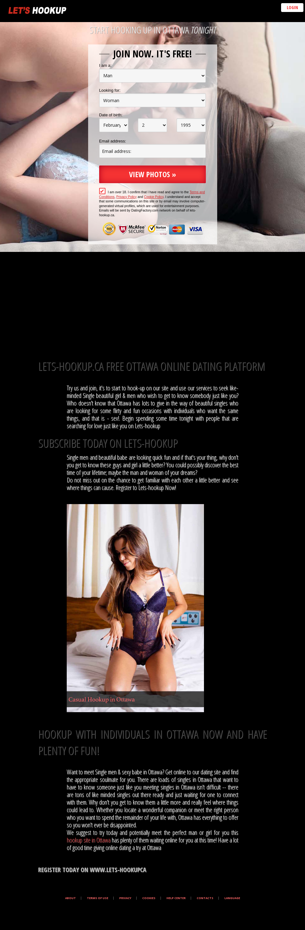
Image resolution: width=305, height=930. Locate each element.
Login (292, 7)
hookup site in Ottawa (88, 840)
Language (232, 898)
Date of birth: (110, 115)
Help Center (176, 898)
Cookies (148, 898)
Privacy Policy (126, 197)
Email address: (112, 141)
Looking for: (110, 90)
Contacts (205, 898)
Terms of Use (97, 898)
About (70, 898)
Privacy (125, 898)
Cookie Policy (153, 197)
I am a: (105, 65)
